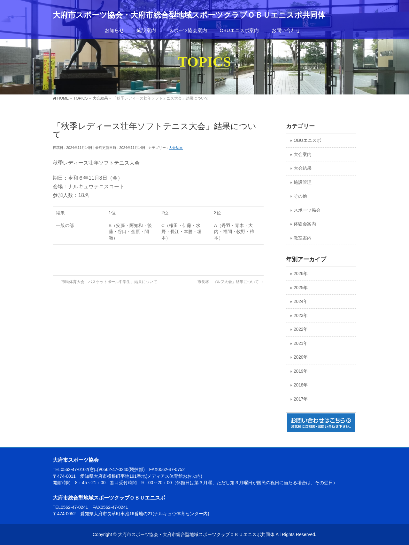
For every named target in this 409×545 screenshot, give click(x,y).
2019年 (301, 371)
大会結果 (176, 148)
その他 (300, 196)
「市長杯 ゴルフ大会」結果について (229, 282)
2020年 (301, 357)
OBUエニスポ (307, 140)
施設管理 (303, 182)
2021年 (301, 343)
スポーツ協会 (307, 210)
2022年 (301, 329)
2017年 (301, 399)
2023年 (301, 315)
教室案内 (303, 238)
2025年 (301, 287)
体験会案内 (305, 224)
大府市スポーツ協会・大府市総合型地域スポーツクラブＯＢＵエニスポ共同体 (189, 15)
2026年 (301, 273)
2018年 (301, 385)
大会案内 (303, 154)
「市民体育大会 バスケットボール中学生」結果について (105, 282)
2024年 (301, 301)
